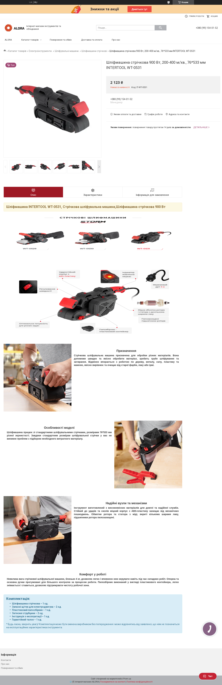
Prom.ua (127, 679)
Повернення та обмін (61, 40)
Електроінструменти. (40, 51)
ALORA (8, 40)
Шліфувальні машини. (67, 51)
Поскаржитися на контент (112, 682)
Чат (208, 676)
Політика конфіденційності (140, 682)
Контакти (6, 660)
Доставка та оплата (91, 40)
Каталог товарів (30, 40)
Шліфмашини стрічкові (94, 51)
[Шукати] (160, 27)
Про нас (116, 40)
